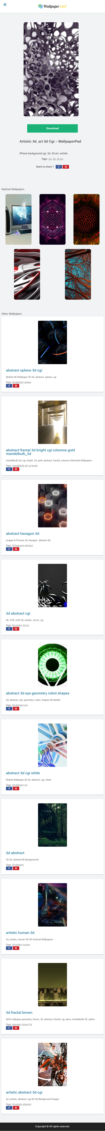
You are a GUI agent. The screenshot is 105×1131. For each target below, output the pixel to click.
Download (52, 128)
